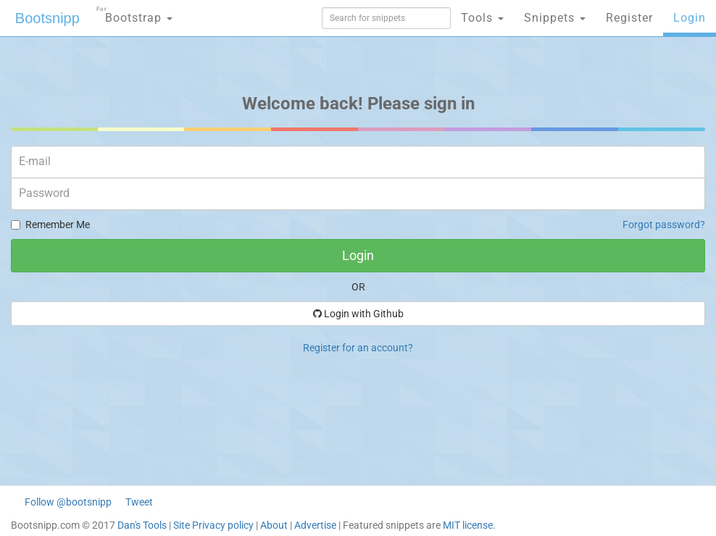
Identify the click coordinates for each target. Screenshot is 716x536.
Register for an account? (358, 347)
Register (629, 18)
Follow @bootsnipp (68, 502)
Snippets (555, 18)
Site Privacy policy (213, 525)
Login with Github (358, 313)
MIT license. (469, 525)
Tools (482, 18)
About (274, 525)
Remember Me (50, 224)
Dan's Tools (142, 525)
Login (689, 18)
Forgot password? (664, 224)
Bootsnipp (47, 18)
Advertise (315, 525)
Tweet (139, 502)
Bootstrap (134, 13)
